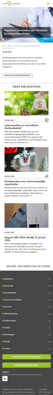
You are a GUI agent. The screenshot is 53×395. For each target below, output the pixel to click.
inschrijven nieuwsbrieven (26, 357)
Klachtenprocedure (26, 392)
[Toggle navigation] (48, 3)
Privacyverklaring (9, 392)
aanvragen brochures (26, 365)
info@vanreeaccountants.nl (30, 375)
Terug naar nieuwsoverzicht (17, 75)
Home (4, 46)
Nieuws (10, 46)
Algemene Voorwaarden (12, 389)
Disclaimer (28, 389)
